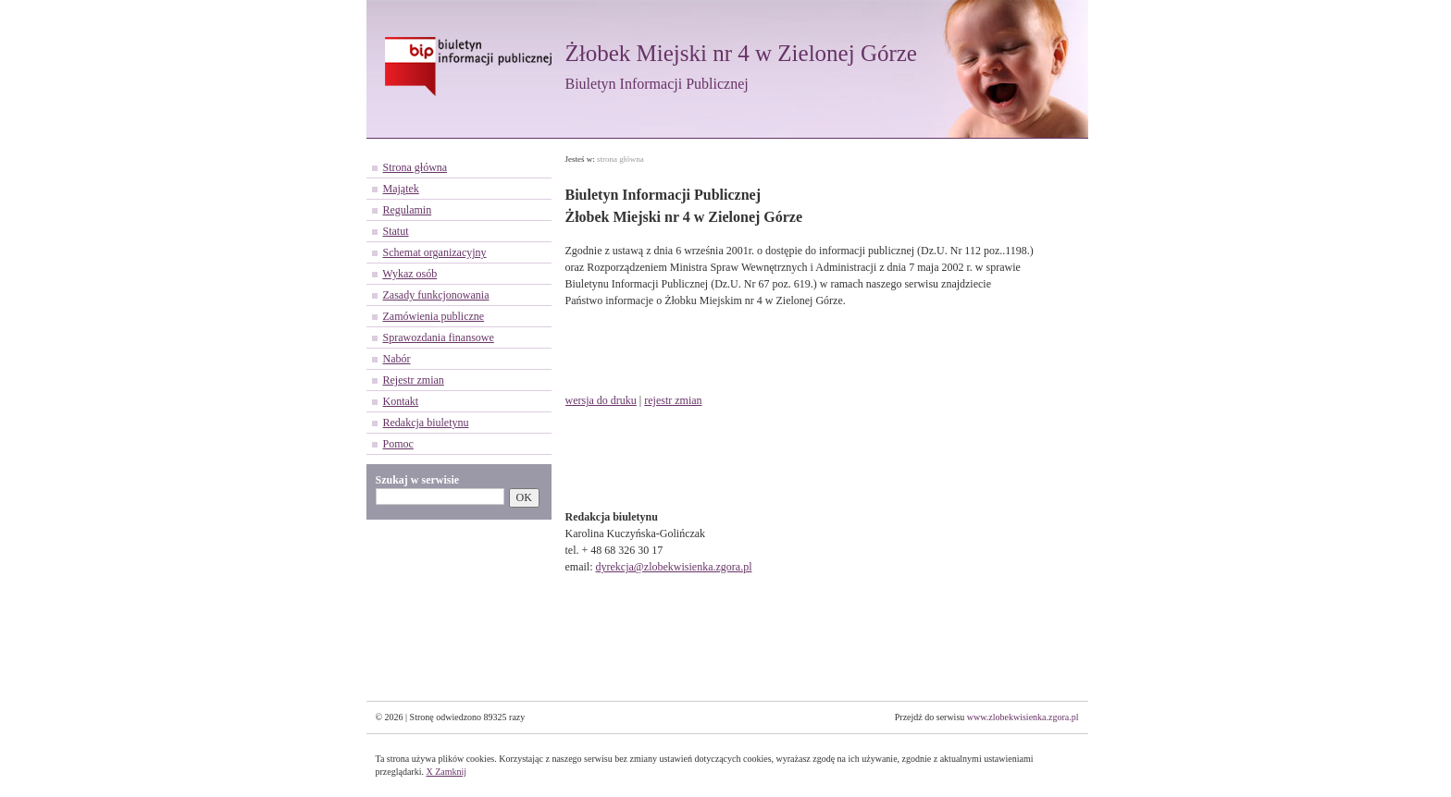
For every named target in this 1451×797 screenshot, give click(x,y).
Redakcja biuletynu (426, 422)
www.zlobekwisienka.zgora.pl (1023, 717)
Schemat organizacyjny (435, 252)
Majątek (401, 188)
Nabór (397, 358)
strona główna (620, 159)
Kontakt (401, 401)
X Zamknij (446, 771)
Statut (396, 231)
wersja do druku (601, 400)
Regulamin (407, 209)
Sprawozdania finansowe (438, 337)
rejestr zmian (672, 400)
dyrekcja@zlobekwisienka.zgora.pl (674, 566)
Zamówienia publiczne (434, 316)
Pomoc (398, 443)
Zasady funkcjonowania (436, 294)
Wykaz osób (409, 273)
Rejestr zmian (413, 380)
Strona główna (415, 167)
